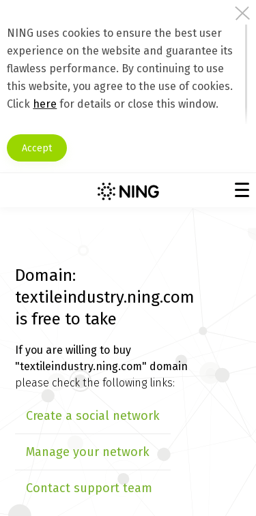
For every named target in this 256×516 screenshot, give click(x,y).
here (45, 103)
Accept (37, 148)
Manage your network (88, 451)
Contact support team (89, 488)
